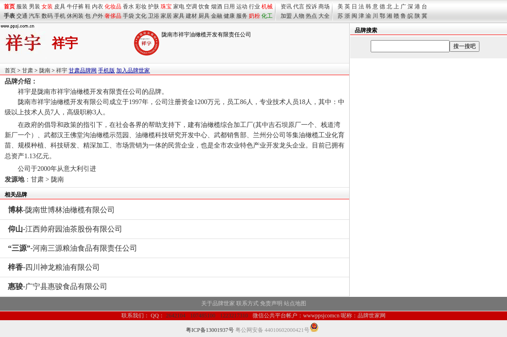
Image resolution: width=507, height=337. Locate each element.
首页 (10, 70)
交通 (22, 16)
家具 (178, 16)
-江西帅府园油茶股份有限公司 (65, 229)
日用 (229, 6)
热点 (311, 16)
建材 (191, 16)
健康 (229, 16)
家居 (166, 16)
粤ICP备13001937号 (210, 330)
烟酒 (216, 6)
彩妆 (141, 6)
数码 (47, 16)
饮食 (204, 6)
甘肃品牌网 (83, 70)
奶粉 (254, 16)
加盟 (286, 16)
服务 (241, 16)
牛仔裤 (75, 6)
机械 (267, 6)
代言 (298, 6)
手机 (59, 16)
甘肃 (27, 70)
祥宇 (61, 70)
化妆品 (113, 6)
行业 (254, 6)
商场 (324, 6)
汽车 (34, 16)
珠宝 (166, 6)
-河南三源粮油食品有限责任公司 (72, 248)
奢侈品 (113, 16)
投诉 (311, 6)
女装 (47, 6)
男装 (34, 6)
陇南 (44, 70)
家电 (178, 6)
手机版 (106, 70)
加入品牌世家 (133, 70)
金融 (216, 16)
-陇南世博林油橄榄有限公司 (61, 210)
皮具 (59, 6)
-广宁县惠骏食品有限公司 (57, 286)
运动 (241, 6)
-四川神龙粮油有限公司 (54, 267)
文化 (141, 16)
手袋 (128, 16)
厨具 (204, 16)
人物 (298, 16)
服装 (22, 6)
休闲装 (75, 16)
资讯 (286, 6)
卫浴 (153, 16)
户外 (97, 16)
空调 (191, 6)
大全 (324, 16)
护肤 (153, 6)
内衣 (97, 6)
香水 (128, 6)
